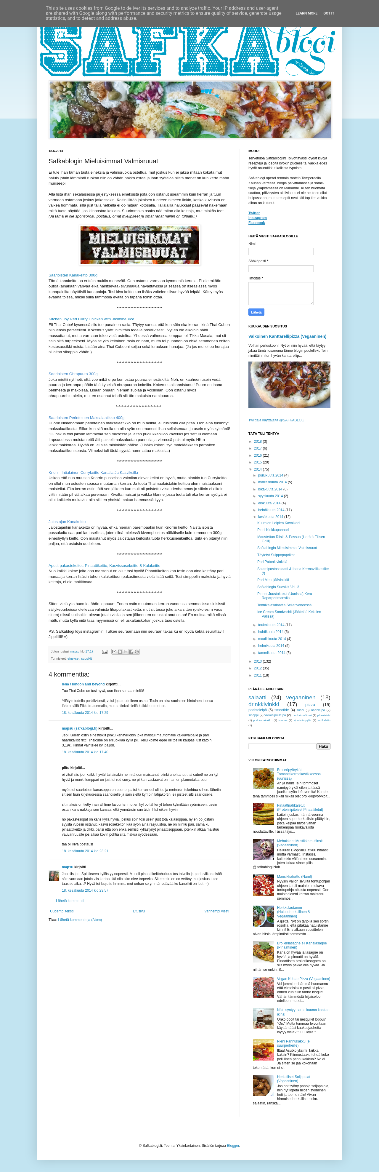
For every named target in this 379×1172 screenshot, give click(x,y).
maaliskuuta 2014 (272, 639)
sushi (300, 710)
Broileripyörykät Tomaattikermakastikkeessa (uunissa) (299, 774)
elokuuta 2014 (270, 503)
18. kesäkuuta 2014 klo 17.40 (85, 752)
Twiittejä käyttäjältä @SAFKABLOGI (276, 420)
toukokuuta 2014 (271, 625)
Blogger (233, 1146)
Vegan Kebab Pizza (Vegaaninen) (303, 979)
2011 (258, 675)
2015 (258, 462)
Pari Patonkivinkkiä (272, 562)
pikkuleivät (323, 715)
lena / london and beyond (83, 684)
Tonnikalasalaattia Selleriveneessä (284, 605)
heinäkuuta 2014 (271, 510)
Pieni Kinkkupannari (273, 530)
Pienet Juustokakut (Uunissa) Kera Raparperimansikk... (284, 596)
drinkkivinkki (263, 704)
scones (282, 720)
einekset (73, 658)
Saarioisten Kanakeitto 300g (73, 275)
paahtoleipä (257, 710)
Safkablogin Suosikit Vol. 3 (278, 587)
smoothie (281, 710)
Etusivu (139, 911)
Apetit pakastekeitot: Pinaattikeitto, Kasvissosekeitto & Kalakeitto (104, 565)
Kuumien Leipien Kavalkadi (278, 523)
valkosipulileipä (275, 715)
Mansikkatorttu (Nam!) (294, 876)
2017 (258, 448)
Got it (328, 13)
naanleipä (318, 710)
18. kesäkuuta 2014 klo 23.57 (85, 890)
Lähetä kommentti (70, 901)
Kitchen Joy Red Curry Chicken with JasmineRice (91, 319)
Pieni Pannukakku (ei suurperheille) (294, 1043)
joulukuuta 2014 (271, 475)
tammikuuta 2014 (272, 653)
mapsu (67, 867)
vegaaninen (300, 697)
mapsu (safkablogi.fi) (79, 728)
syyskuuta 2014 (271, 496)
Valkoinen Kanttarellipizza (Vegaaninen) (287, 336)
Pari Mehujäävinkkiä (273, 580)
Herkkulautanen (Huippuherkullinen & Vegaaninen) (293, 912)
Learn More (307, 13)
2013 (258, 661)
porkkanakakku (262, 720)
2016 (258, 455)
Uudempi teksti (61, 911)
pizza (310, 704)
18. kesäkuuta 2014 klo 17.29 (85, 713)
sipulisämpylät (302, 720)
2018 (258, 441)
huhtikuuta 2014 (271, 632)
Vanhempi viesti (216, 911)
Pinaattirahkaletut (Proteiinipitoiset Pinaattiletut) (300, 807)
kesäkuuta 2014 (271, 517)
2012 (258, 668)
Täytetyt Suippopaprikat (276, 555)
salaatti (257, 697)
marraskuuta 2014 (273, 482)
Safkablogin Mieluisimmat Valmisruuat (287, 548)
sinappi (253, 715)
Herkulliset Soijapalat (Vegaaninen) (293, 1079)
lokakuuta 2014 (270, 489)
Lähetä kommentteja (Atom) (80, 920)
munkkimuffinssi (302, 715)
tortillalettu (323, 720)
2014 (258, 469)
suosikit (86, 658)
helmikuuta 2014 (271, 646)
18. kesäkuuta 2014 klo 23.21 (85, 851)
